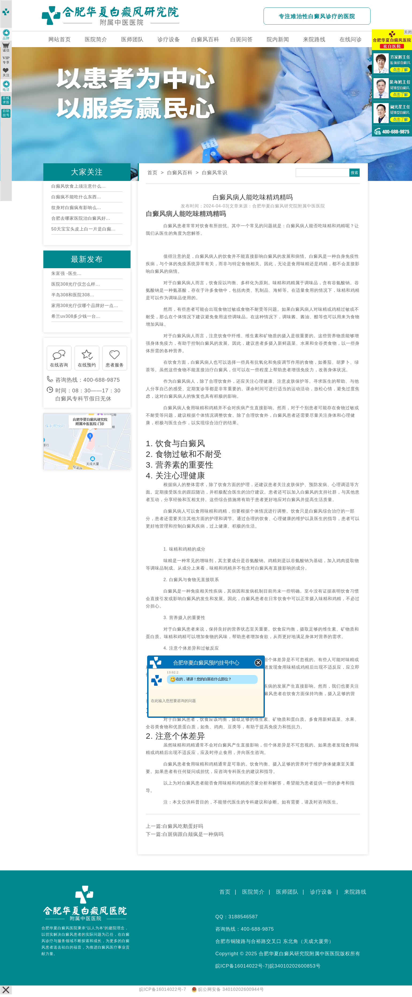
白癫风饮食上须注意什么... (78, 186)
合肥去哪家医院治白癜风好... (80, 218)
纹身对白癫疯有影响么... (76, 207)
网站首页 (59, 39)
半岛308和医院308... (72, 295)
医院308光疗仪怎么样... (75, 284)
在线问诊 (350, 39)
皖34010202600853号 (295, 966)
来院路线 (314, 39)
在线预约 (87, 365)
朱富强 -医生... (66, 273)
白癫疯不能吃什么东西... (76, 197)
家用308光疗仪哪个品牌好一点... (84, 305)
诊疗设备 (169, 39)
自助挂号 (6, 113)
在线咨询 (59, 365)
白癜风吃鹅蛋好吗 (183, 826)
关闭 (408, 32)
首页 (152, 172)
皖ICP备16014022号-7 (241, 966)
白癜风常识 (214, 172)
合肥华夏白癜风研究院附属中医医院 (288, 206)
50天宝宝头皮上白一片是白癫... (83, 229)
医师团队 (132, 39)
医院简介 (96, 39)
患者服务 (115, 365)
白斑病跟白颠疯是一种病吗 (193, 834)
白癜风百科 (205, 39)
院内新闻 (278, 39)
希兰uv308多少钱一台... (76, 316)
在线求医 (6, 100)
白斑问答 (241, 39)
